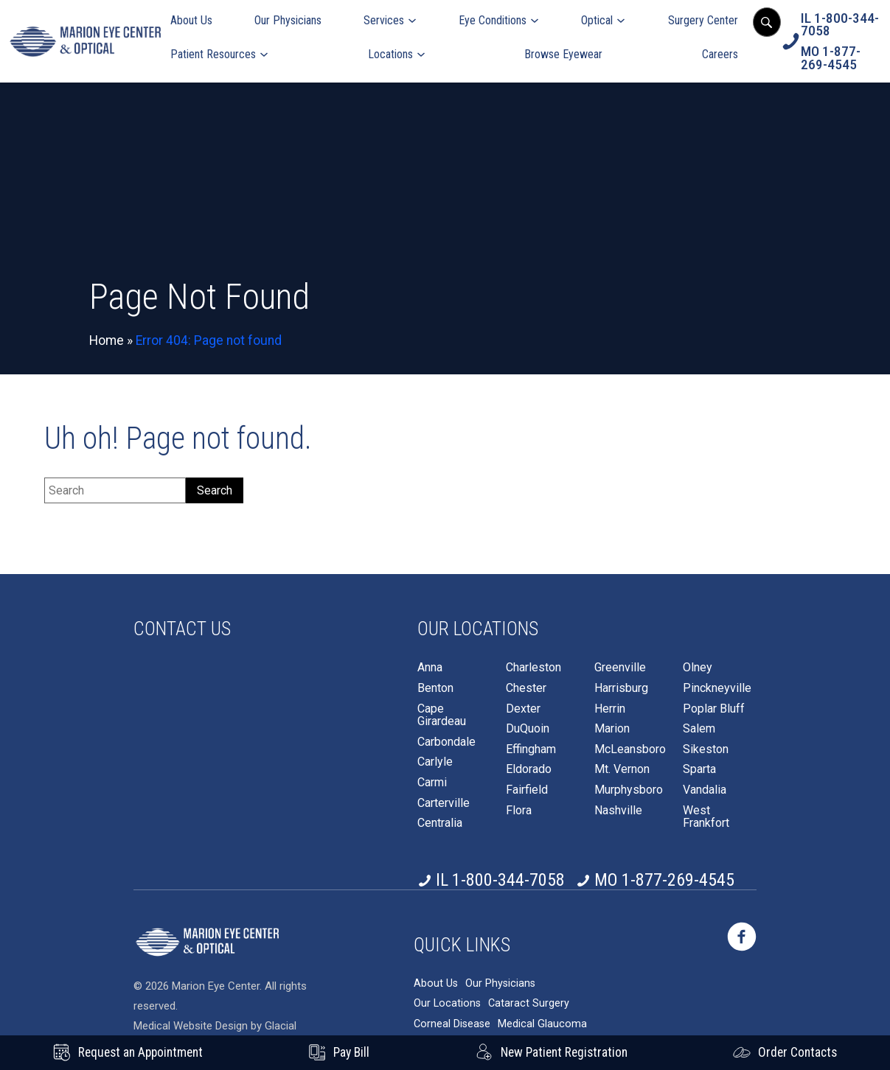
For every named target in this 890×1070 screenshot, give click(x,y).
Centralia (439, 823)
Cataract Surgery (528, 999)
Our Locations (447, 999)
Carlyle (435, 762)
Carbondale (446, 742)
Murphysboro (628, 790)
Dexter (523, 709)
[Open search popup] (767, 22)
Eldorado (529, 769)
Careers (720, 54)
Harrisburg (621, 688)
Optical (597, 20)
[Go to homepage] (85, 41)
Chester (526, 688)
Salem (699, 728)
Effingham (531, 749)
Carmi (432, 782)
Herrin (609, 709)
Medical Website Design (190, 1021)
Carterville (443, 803)
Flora (519, 810)
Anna (429, 667)
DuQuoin (527, 728)
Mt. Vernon (622, 769)
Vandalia (704, 790)
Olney (697, 667)
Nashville (618, 810)
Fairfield (527, 790)
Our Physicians (287, 20)
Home (106, 340)
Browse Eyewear (563, 54)
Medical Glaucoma (542, 1019)
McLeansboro (630, 749)
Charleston (533, 667)
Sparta (699, 769)
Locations (390, 54)
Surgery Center (703, 20)
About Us (191, 20)
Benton (435, 688)
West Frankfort (706, 817)
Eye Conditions (492, 20)
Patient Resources (213, 54)
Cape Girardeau (441, 715)
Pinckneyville (717, 688)
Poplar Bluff (714, 709)
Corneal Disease (452, 1019)
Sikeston (706, 749)
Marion (612, 728)
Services (384, 20)
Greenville (620, 667)
